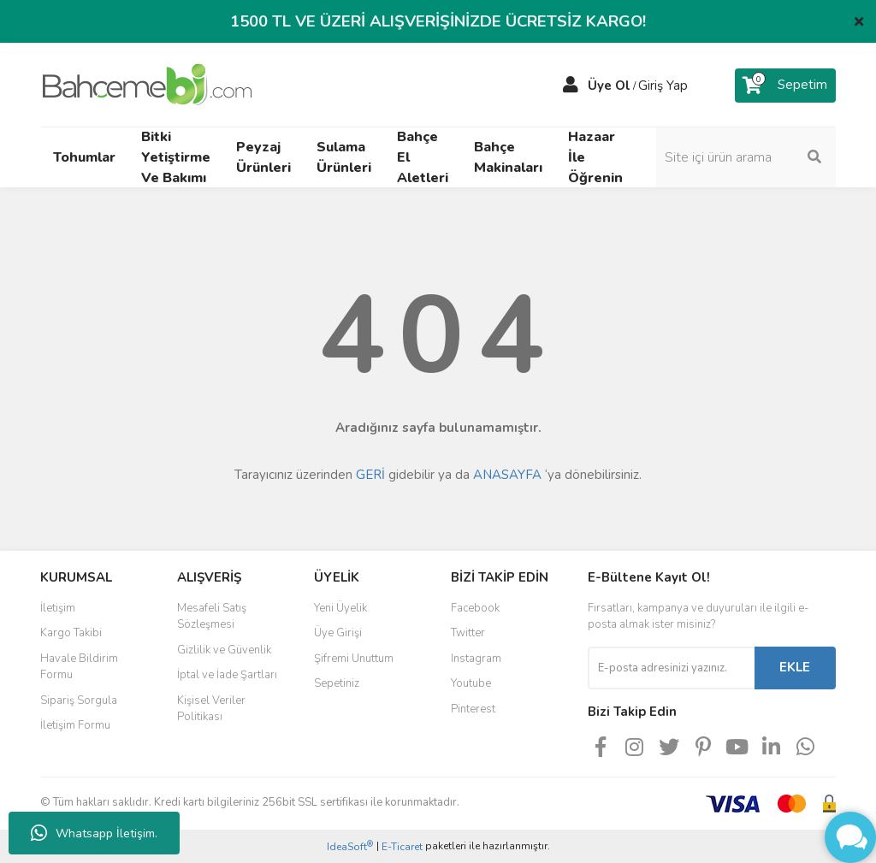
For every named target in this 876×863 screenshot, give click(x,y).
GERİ (370, 474)
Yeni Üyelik (340, 608)
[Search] (746, 157)
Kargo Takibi (71, 633)
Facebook (475, 608)
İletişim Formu (75, 725)
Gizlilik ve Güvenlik (224, 650)
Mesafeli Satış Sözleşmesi (211, 616)
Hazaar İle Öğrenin (595, 157)
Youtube (471, 683)
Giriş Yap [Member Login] (663, 85)
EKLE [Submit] (794, 667)
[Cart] (785, 85)
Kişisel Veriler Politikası (211, 709)
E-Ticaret (402, 847)
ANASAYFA (507, 474)
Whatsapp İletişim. (94, 833)
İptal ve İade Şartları (227, 675)
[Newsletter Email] (671, 668)
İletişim (57, 608)
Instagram (476, 658)
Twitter (468, 633)
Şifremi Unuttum (354, 658)
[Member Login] (570, 85)
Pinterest (473, 709)
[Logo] (147, 84)
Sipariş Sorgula (78, 700)
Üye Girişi (338, 633)
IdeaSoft (350, 846)
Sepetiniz (336, 683)
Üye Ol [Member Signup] (609, 85)
